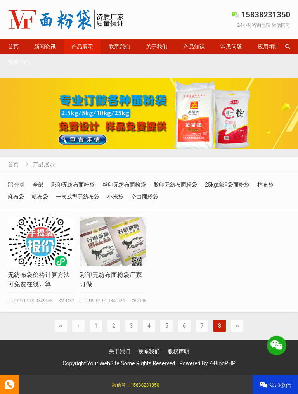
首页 (13, 46)
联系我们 (119, 46)
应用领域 (268, 46)
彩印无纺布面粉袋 (73, 184)
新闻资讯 (45, 46)
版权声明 (178, 351)
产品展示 (82, 46)
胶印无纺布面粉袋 (175, 184)
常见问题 (231, 46)
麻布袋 (16, 197)
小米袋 (115, 197)
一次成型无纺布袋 (77, 197)
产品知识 (194, 46)
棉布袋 (265, 184)
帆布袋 (40, 197)
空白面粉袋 (144, 197)
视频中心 (18, 62)
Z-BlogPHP (222, 363)
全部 (38, 184)
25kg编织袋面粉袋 (227, 184)
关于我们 (157, 46)
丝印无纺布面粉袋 (124, 184)
